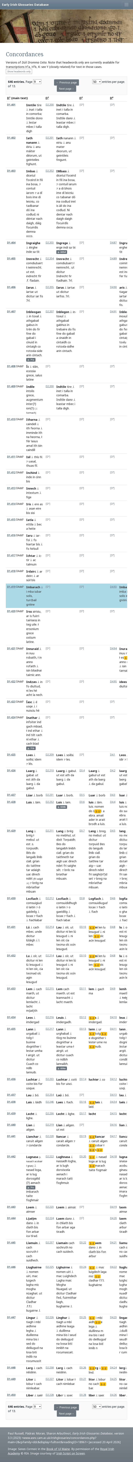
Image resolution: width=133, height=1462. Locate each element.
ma (91, 993)
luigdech (94, 1272)
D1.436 (11, 1079)
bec (39, 524)
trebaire (61, 329)
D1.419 (11, 587)
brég (29, 835)
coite (29, 1084)
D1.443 (11, 1207)
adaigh (35, 870)
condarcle (62, 1145)
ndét (29, 878)
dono (39, 118)
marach (61, 1178)
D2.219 (50, 1125)
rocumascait (64, 1352)
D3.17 (82, 1113)
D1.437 (11, 1095)
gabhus (61, 325)
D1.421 (11, 648)
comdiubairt (34, 263)
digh (66, 127)
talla (39, 109)
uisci (69, 1084)
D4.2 (112, 770)
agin (29, 977)
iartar (70, 287)
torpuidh (32, 848)
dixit (59, 840)
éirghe (33, 247)
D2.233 (50, 1079)
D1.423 (11, 701)
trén (29, 329)
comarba (62, 114)
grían (36, 861)
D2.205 (50, 287)
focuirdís (62, 223)
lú (75, 931)
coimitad (125, 263)
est (32, 272)
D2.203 (50, 242)
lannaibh (62, 1064)
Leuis (60, 1018)
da (38, 779)
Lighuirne (63, 1267)
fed (58, 1298)
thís (36, 457)
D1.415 (11, 519)
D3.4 (82, 770)
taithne (35, 866)
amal (29, 446)
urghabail (62, 1033)
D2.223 (50, 1207)
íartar (29, 292)
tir (74, 247)
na (27, 437)
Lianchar (32, 1137)
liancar (61, 1137)
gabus (30, 325)
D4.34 (113, 1102)
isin (40, 446)
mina (29, 1339)
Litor (29, 1379)
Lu (28, 956)
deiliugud (32, 1348)
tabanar (65, 197)
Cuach (30, 1064)
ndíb (29, 1068)
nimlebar (68, 1384)
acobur (124, 1165)
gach (29, 726)
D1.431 (11, 927)
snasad (124, 1161)
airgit (31, 1055)
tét (33, 735)
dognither (33, 1046)
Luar (59, 795)
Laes (59, 1102)
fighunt (31, 164)
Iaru (29, 536)
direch (72, 861)
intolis (30, 391)
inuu (122, 653)
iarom (30, 193)
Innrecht (32, 259)
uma (69, 1046)
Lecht (30, 1114)
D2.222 (50, 1156)
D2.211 (50, 831)
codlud (30, 214)
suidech (68, 1252)
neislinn (61, 1372)
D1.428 (11, 802)
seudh (123, 1339)
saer (101, 1395)
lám (37, 802)
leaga (70, 1326)
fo (35, 540)
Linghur (61, 1318)
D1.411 (11, 456)
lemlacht (32, 1002)
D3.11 (82, 988)
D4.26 (113, 1395)
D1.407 (11, 311)
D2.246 (50, 1102)
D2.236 (50, 1113)
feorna (35, 428)
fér (28, 441)
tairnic (30, 675)
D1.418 (11, 571)
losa (29, 1352)
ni (38, 214)
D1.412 (11, 472)
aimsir (71, 1207)
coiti (74, 1079)
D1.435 (11, 1029)
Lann (29, 1029)
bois (29, 197)
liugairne (32, 1310)
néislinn (31, 1372)
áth (33, 779)
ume (100, 1042)
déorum (31, 155)
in (27, 114)
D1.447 (11, 1317)
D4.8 (112, 927)
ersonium (32, 629)
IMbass (61, 171)
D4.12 (113, 1079)
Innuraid (32, 649)
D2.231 (50, 795)
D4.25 (113, 1379)
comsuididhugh (66, 903)
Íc (27, 366)
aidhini (123, 1326)
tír (37, 252)
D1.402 (11, 138)
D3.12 (82, 1017)
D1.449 (11, 1379)
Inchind (31, 473)
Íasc (29, 702)
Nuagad (61, 1289)
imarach (124, 1191)
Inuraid (124, 649)
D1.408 (11, 366)
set (91, 878)
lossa (63, 1343)
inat (31, 109)
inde (29, 252)
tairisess (31, 620)
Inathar (31, 718)
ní (27, 739)
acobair (38, 1161)
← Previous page (66, 82)
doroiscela (63, 1170)
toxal (35, 316)
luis (91, 802)
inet (59, 109)
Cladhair (71, 1293)
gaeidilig (62, 912)
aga (72, 1227)
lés (30, 764)
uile (34, 624)
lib (92, 1395)
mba (31, 591)
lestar (33, 122)
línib (39, 857)
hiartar (30, 544)
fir (70, 276)
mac (35, 1276)
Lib (58, 1395)
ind (39, 722)
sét (58, 870)
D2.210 (50, 770)
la (34, 695)
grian (66, 853)
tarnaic (124, 671)
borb (69, 795)
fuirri (36, 616)
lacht (29, 1006)
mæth (30, 993)
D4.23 (113, 1317)
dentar (60, 214)
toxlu (122, 342)
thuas (30, 465)
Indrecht (62, 276)
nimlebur (125, 1388)
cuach (69, 1055)
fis (41, 296)
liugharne (126, 1267)
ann (37, 675)
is (57, 206)
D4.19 (113, 1207)
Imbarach (33, 587)
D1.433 (11, 988)
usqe (29, 706)
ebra (92, 815)
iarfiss (60, 296)
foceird (31, 180)
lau (121, 1095)
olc (67, 927)
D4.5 (112, 831)
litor (92, 1379)
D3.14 (82, 1079)
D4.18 (113, 1156)
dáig (38, 223)
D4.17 (113, 1136)
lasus (34, 441)
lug (35, 1174)
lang (122, 831)
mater (60, 147)
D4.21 (113, 1242)
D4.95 (113, 681)
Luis (29, 802)
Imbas (30, 171)
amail (100, 815)
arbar (35, 1232)
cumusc (126, 1352)
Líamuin (32, 1243)
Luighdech (70, 1276)
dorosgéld (33, 1178)
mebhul (66, 835)
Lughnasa (63, 1157)
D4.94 (113, 648)
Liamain (62, 1243)
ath (67, 775)
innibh (60, 1348)
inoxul (123, 316)
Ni (68, 210)
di (39, 197)
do (64, 206)
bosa (34, 184)
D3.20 (82, 1156)
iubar (38, 591)
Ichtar (30, 556)
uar (28, 874)
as (41, 504)
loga (38, 1170)
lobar (70, 1379)
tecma (60, 944)
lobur (29, 1384)
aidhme (31, 1326)
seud (73, 1335)
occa (69, 227)
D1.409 (11, 386)
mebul (30, 840)
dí (41, 193)
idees (123, 682)
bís (38, 544)
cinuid (30, 342)
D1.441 (11, 1136)
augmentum (34, 400)
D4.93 (113, 587)
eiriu (59, 142)
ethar (36, 731)
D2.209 (50, 754)
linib (122, 853)
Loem (30, 1207)
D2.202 (50, 171)
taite (29, 1196)
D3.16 (82, 1102)
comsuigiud (34, 903)
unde (38, 931)
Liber (30, 1395)
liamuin (124, 1243)
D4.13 (113, 1095)
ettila (29, 524)
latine (30, 379)
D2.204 (50, 258)
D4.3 (112, 795)
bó (37, 1095)
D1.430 (11, 898)
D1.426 (11, 770)
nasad (29, 1161)
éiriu (29, 147)
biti (34, 1352)
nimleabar (32, 1388)
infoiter (31, 722)
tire (39, 105)
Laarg (30, 771)
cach (39, 735)
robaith (31, 657)
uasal (32, 461)
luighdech (125, 1280)
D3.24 (82, 1267)
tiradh (60, 1232)
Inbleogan (33, 312)
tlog (59, 1038)
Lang (29, 831)
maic (68, 1280)
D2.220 (50, 1136)
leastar (61, 122)
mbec (30, 127)
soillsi (29, 759)
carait (60, 1141)
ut (40, 155)
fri (65, 866)
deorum (61, 151)
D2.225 (50, 1267)
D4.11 (113, 1029)
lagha (30, 1285)
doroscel (125, 1183)
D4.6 (112, 898)
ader (92, 820)
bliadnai (36, 670)
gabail (30, 338)
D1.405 (11, 258)
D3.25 (82, 1317)
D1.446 (11, 1267)
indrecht (31, 276)
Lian (29, 1125)
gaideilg (31, 912)
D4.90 (113, 287)
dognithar (63, 1042)
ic (40, 556)
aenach (35, 1183)
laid (91, 1107)
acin (91, 940)
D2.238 (50, 1367)
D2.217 (50, 1029)
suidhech (32, 1260)
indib (29, 1356)
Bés (28, 853)
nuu (32, 653)
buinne (30, 1042)
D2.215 (50, 988)
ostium (31, 637)
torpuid (94, 844)
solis (29, 596)
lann (92, 1029)
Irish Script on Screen (70, 1453)
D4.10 (113, 1017)
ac (34, 560)
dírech (36, 874)
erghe (123, 247)
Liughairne (34, 1267)
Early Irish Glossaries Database (25, 4)
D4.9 (112, 988)
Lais (29, 1102)
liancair (124, 1137)
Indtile (61, 105)
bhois (68, 188)
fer (121, 276)
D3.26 (82, 1367)
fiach (39, 916)
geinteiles (32, 160)
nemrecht (62, 267)
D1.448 (11, 1367)
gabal (30, 775)
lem (91, 989)
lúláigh (30, 940)
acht (29, 695)
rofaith (31, 666)
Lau (59, 927)
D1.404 (11, 242)
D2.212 (50, 898)
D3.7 (82, 831)
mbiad (37, 726)
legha (30, 1331)
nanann (68, 138)
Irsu (29, 611)
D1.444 (11, 1218)
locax (29, 916)
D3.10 (82, 927)
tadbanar (32, 206)
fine (28, 333)
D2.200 (50, 105)
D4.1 (112, 754)
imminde (32, 433)
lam (67, 802)
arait (102, 820)
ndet (59, 866)
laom (122, 1207)
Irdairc (31, 571)
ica (28, 1236)
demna (30, 231)
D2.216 (50, 1017)
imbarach (32, 1191)
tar (28, 870)
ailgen (30, 1129)
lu (104, 927)
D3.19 (82, 1136)
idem (38, 759)
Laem (60, 1218)
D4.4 (112, 802)
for (40, 1084)
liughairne (63, 1306)
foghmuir (62, 1183)
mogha (31, 1289)
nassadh (61, 1161)
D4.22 (113, 1267)
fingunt (61, 160)
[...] (127, 657)
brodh (93, 824)
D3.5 (82, 795)
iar (37, 296)
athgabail (32, 321)
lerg (122, 1368)
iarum (73, 184)
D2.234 (50, 1095)
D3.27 (82, 1379)
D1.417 (11, 555)
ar (41, 571)
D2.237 (50, 1242)
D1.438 (11, 1102)
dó (28, 210)
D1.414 (11, 504)
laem (122, 1218)
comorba (35, 114)
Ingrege (62, 243)
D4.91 (113, 311)
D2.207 (50, 311)
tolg (29, 1038)
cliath (29, 1227)
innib (92, 1348)
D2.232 (50, 802)
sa (34, 252)
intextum (32, 493)
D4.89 (113, 258)
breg (102, 831)
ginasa (123, 1170)
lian (122, 1125)
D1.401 (11, 105)
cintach (37, 355)
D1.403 (11, 171)
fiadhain (61, 280)
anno (29, 662)
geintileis (62, 155)
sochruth (62, 1247)
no (58, 835)
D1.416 (11, 535)
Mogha (61, 1285)
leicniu (30, 201)
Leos (122, 755)
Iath (59, 138)
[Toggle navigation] (126, 4)
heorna (35, 437)
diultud (35, 686)
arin (28, 355)
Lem (29, 989)
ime (35, 197)
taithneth (62, 857)
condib (123, 1059)
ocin (73, 944)
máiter (30, 151)
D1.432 (11, 955)
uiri (28, 1276)
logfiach (125, 899)
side (39, 351)
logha (72, 1161)
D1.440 (11, 1125)
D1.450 (11, 1395)
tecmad (124, 944)
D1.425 (11, 754)
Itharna (31, 420)
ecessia (31, 371)
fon (28, 1232)
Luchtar (31, 1079)
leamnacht (63, 998)
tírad (34, 1236)
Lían (59, 1125)
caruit (30, 1141)
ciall (58, 853)
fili (41, 180)
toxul (59, 316)
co (37, 201)
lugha (123, 1285)
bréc (67, 870)
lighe (29, 1118)
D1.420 (11, 611)
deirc (29, 576)
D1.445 (11, 1242)
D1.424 (11, 717)
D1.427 (11, 795)
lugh (66, 1165)
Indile (30, 387)
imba (122, 591)
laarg (29, 784)
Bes (58, 844)
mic (36, 1285)
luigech (31, 1280)
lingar (123, 1318)
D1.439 (11, 1113)
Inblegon (62, 312)
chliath (63, 1223)
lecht (92, 1114)
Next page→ (66, 88)
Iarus (30, 287)
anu (38, 147)
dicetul (30, 175)
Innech (31, 488)
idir (121, 759)
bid (101, 1344)
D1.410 (11, 419)
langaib (31, 857)
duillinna (64, 1331)
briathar (61, 874)
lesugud (61, 936)
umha (38, 1051)
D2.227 (50, 1379)
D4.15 (113, 1113)
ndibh (64, 1059)
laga (103, 1272)
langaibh (62, 848)
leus (122, 1018)
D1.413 (11, 488)
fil (41, 457)
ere (37, 504)
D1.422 (11, 681)
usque (30, 1088)
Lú (28, 927)
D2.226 (50, 1317)
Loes (29, 755)
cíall (28, 861)
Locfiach (32, 899)
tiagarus (125, 292)
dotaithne (126, 861)
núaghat (32, 1293)
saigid (40, 878)
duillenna (32, 1335)
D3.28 (82, 1395)
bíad (36, 743)
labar (66, 920)
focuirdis (32, 227)
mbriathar (33, 887)
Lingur (30, 1318)
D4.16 (113, 1125)
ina (28, 184)
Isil (28, 457)
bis (28, 513)
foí (28, 540)
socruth (31, 1252)
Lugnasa (32, 1157)
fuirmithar (70, 1298)
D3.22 (82, 1242)
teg (28, 624)
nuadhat (125, 1293)
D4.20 (113, 1218)
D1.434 (11, 1017)
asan (32, 508)
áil (60, 206)
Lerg (29, 1368)
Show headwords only (19, 71)
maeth (60, 993)
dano (29, 1223)
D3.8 (82, 898)
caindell (31, 424)
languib (98, 848)
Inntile (31, 105)
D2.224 (50, 1218)
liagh (59, 1302)
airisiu (37, 611)
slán (35, 366)
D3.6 (82, 802)
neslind (124, 1372)
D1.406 (11, 287)
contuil (30, 188)
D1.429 (11, 831)
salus (38, 375)
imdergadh (63, 1022)
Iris (28, 504)
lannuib (31, 1072)
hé (35, 690)
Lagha (60, 1280)
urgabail (31, 1033)
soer (69, 1395)
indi (65, 247)
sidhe (70, 346)
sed (28, 1343)
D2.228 (50, 1395)
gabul (30, 788)
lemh (122, 989)
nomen (99, 806)
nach (39, 219)
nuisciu (30, 710)
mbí (38, 1322)
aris (122, 287)
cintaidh (61, 342)
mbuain (61, 878)
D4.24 (113, 1367)
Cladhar (31, 1302)
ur (99, 1029)
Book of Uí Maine (58, 1449)
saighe (71, 866)
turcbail (31, 600)
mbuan (93, 887)
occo (29, 236)
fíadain (34, 280)
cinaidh (63, 338)
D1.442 (11, 1156)
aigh (59, 861)
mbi (99, 1318)
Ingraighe (33, 243)
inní (73, 201)
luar (122, 795)
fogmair (101, 1170)
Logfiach (95, 899)
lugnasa (124, 1157)
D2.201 (50, 138)
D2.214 (50, 927)
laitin (32, 907)
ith (28, 428)
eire (38, 508)
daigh (30, 223)
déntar (30, 219)
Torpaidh (69, 840)
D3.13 (82, 1029)
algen (103, 1141)
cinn (38, 477)
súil (28, 580)
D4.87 (113, 242)
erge (59, 247)
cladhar (124, 1302)
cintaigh (31, 346)
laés (122, 1102)
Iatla (29, 520)
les (31, 690)
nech (39, 695)
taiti (70, 1178)
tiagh (29, 1322)
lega (91, 1326)
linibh (72, 848)
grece (30, 375)
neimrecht (34, 267)
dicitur (60, 272)
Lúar (29, 795)
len (71, 931)
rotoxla (31, 351)
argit (122, 1051)
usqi (122, 1088)
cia (67, 940)
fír (39, 276)
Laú (59, 1095)
